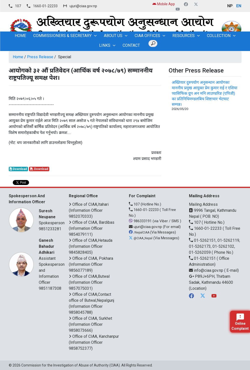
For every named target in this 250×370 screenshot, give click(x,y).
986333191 (141, 221)
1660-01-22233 (45, 6)
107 (18, 6)
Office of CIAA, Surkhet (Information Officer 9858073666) (90, 324)
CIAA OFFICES (147, 35)
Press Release (40, 56)
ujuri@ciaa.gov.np (83, 6)
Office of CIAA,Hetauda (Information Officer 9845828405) (90, 246)
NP (230, 6)
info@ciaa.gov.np (206, 270)
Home (18, 56)
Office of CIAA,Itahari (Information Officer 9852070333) (89, 210)
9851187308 (50, 288)
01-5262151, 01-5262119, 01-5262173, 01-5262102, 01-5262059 (214, 246)
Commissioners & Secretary (62, 35)
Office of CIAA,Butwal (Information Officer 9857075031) (89, 282)
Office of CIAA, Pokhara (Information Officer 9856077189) (91, 264)
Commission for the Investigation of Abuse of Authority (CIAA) (70, 365)
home (20, 35)
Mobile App (163, 4)
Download (18, 169)
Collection (218, 35)
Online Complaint (240, 322)
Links (104, 45)
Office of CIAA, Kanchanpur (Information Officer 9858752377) (94, 342)
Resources (183, 35)
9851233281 (50, 228)
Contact (131, 45)
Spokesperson (52, 216)
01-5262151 (203, 258)
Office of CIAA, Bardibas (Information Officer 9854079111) (91, 228)
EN (238, 6)
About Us (113, 35)
